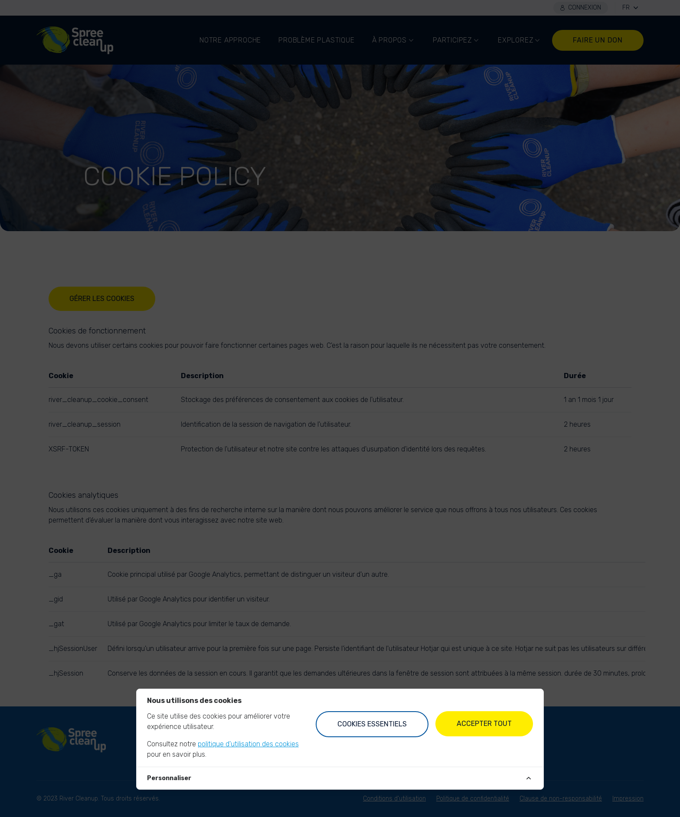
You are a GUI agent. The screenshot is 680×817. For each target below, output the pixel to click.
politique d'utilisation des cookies (248, 744)
